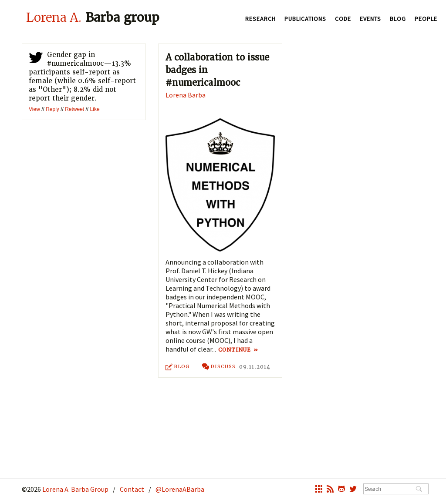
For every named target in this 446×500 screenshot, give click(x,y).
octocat (341, 490)
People (426, 19)
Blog (398, 19)
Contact (132, 489)
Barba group (92, 17)
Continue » (237, 349)
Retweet (74, 109)
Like (95, 109)
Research (260, 19)
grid (318, 490)
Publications (305, 19)
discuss (219, 367)
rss (330, 490)
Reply (52, 109)
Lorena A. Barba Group (74, 489)
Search (419, 489)
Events (370, 19)
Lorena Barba (186, 95)
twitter (36, 59)
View (34, 109)
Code (343, 19)
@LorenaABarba (179, 489)
